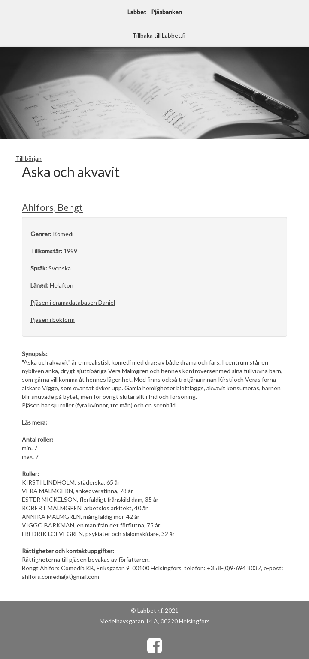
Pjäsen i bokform (52, 319)
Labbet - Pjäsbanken (154, 11)
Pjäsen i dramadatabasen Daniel (72, 302)
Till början (28, 158)
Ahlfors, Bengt (52, 207)
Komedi (63, 233)
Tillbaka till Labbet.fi (158, 35)
